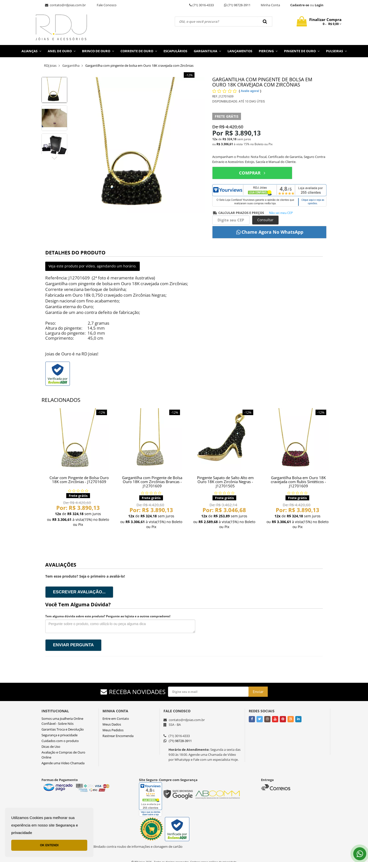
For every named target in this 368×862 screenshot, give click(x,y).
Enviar (258, 691)
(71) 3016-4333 (201, 5)
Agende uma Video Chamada (63, 763)
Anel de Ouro (62, 51)
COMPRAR (252, 173)
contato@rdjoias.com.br (65, 5)
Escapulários (175, 51)
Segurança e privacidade (60, 735)
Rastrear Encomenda (118, 736)
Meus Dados (111, 724)
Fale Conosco (106, 5)
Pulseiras (336, 51)
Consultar (265, 219)
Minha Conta (270, 5)
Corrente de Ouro (138, 51)
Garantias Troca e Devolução (63, 729)
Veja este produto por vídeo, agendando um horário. (92, 266)
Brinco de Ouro (98, 51)
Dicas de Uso (51, 746)
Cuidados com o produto (60, 741)
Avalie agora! (250, 91)
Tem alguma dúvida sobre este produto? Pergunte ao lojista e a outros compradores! (107, 616)
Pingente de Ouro (302, 51)
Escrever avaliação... (79, 592)
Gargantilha (207, 51)
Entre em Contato (115, 718)
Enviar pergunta (73, 645)
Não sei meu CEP (281, 213)
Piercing (268, 51)
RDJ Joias (50, 65)
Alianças (31, 51)
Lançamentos (240, 51)
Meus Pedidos (113, 730)
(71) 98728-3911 (237, 5)
